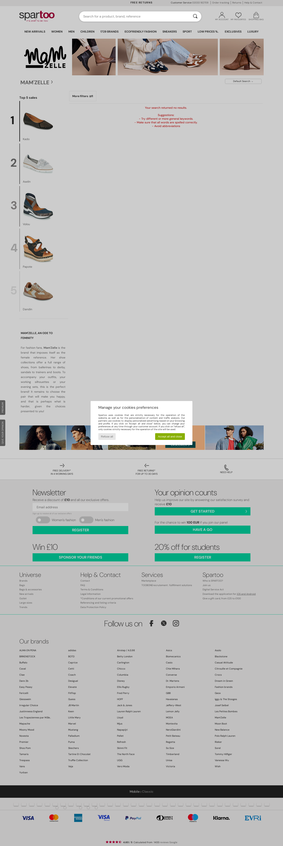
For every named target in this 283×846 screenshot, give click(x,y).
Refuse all (107, 436)
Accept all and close (170, 436)
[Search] (195, 16)
